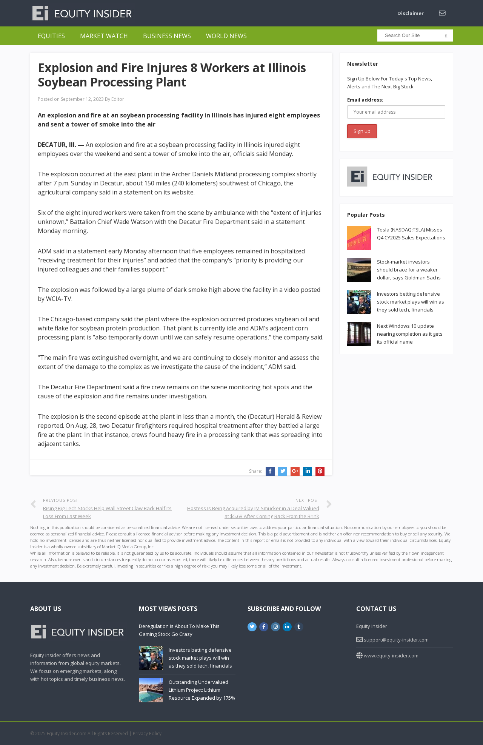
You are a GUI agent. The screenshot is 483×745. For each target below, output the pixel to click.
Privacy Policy (147, 733)
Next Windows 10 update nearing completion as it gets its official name (410, 333)
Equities (51, 36)
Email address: (365, 99)
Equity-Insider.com (66, 733)
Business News (167, 36)
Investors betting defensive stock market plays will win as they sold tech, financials (410, 301)
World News (226, 36)
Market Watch (104, 36)
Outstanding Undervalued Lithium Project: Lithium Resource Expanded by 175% (202, 690)
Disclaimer (410, 13)
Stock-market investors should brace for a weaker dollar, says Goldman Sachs (409, 269)
